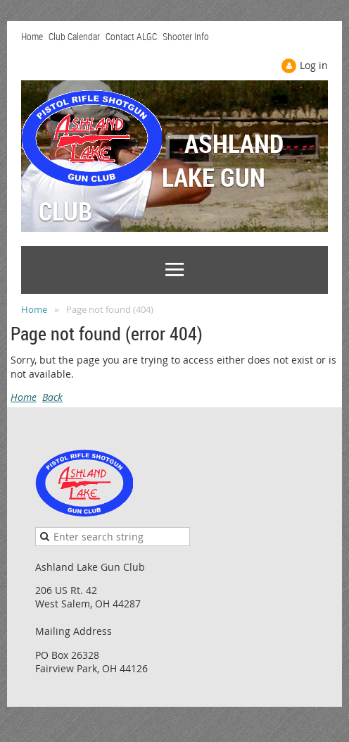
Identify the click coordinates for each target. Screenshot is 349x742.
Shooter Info (186, 36)
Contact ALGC (131, 36)
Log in (314, 65)
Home (32, 36)
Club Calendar (74, 36)
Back (52, 397)
